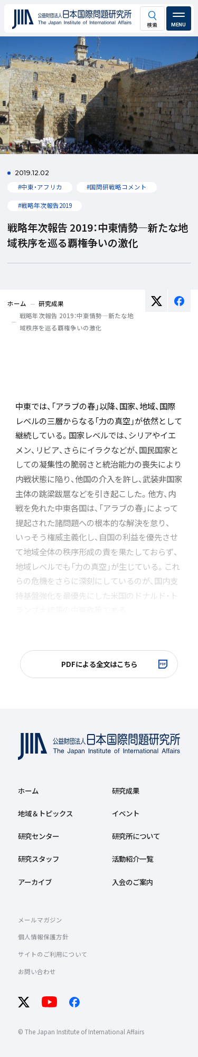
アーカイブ (35, 882)
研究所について (136, 836)
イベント (125, 813)
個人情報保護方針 (43, 936)
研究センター (38, 836)
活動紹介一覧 (132, 858)
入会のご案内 (132, 882)
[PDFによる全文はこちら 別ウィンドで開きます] (98, 664)
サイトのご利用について (53, 954)
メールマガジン (40, 920)
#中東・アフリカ (40, 187)
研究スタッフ (38, 858)
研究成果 (125, 790)
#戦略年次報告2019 (45, 205)
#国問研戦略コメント (117, 187)
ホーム (28, 790)
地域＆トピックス (45, 813)
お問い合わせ (37, 971)
